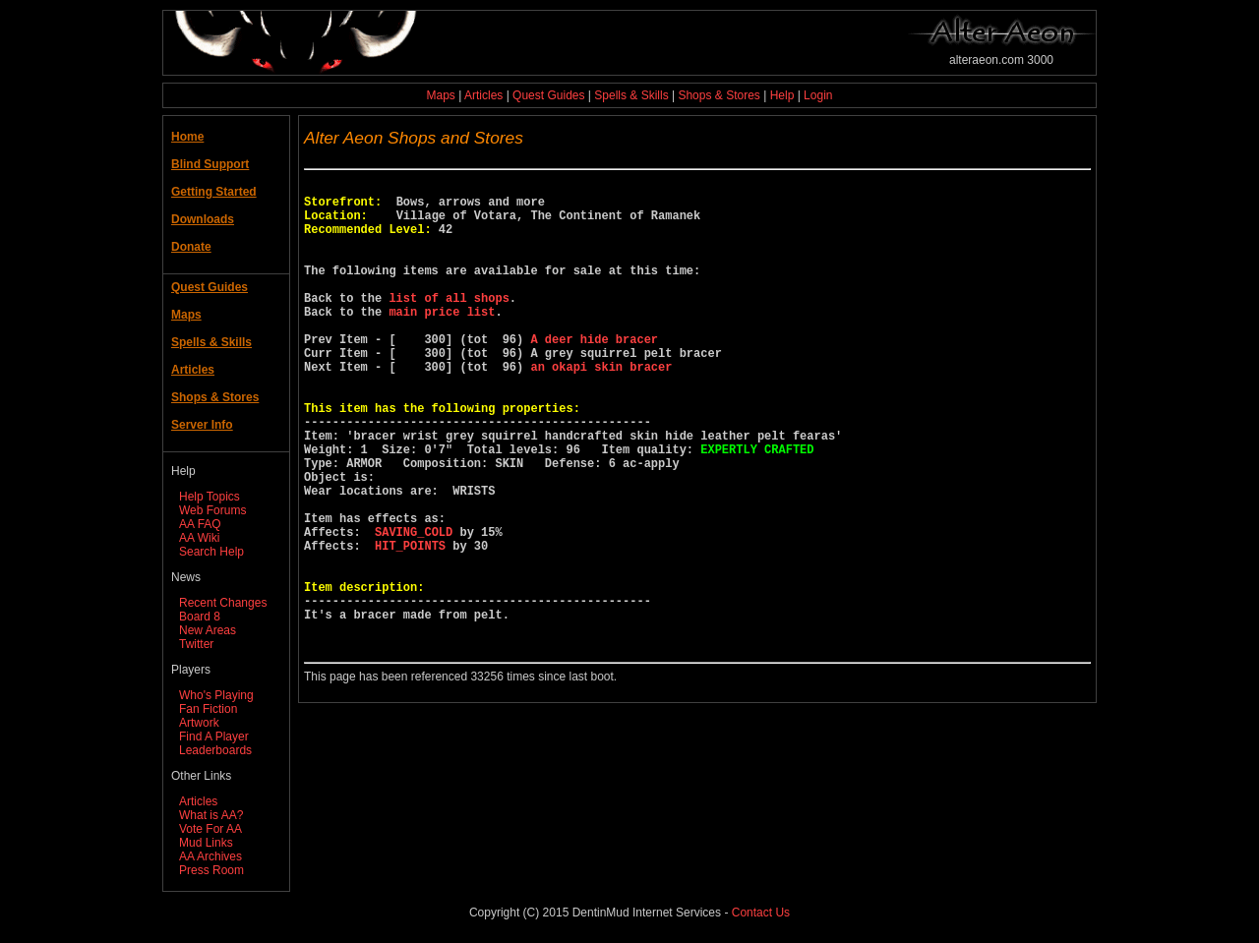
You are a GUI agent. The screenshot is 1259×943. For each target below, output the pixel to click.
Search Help (211, 552)
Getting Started (214, 192)
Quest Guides (548, 95)
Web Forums (212, 510)
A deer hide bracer (594, 374)
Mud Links (206, 843)
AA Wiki (199, 538)
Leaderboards (215, 750)
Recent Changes (223, 603)
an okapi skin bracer (601, 407)
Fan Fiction (208, 709)
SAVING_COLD (413, 608)
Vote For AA (210, 829)
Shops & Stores (718, 95)
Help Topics (209, 496)
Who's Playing (216, 695)
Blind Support (210, 164)
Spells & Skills (631, 95)
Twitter (196, 644)
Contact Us (761, 912)
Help (782, 95)
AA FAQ (200, 524)
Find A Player (214, 736)
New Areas (207, 630)
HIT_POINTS (410, 625)
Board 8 (199, 616)
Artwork (199, 723)
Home (187, 137)
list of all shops (449, 324)
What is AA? (211, 815)
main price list (442, 340)
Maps (441, 95)
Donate (191, 247)
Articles (483, 95)
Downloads (202, 219)
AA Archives (210, 856)
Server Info (202, 425)
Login (818, 95)
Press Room (211, 870)
